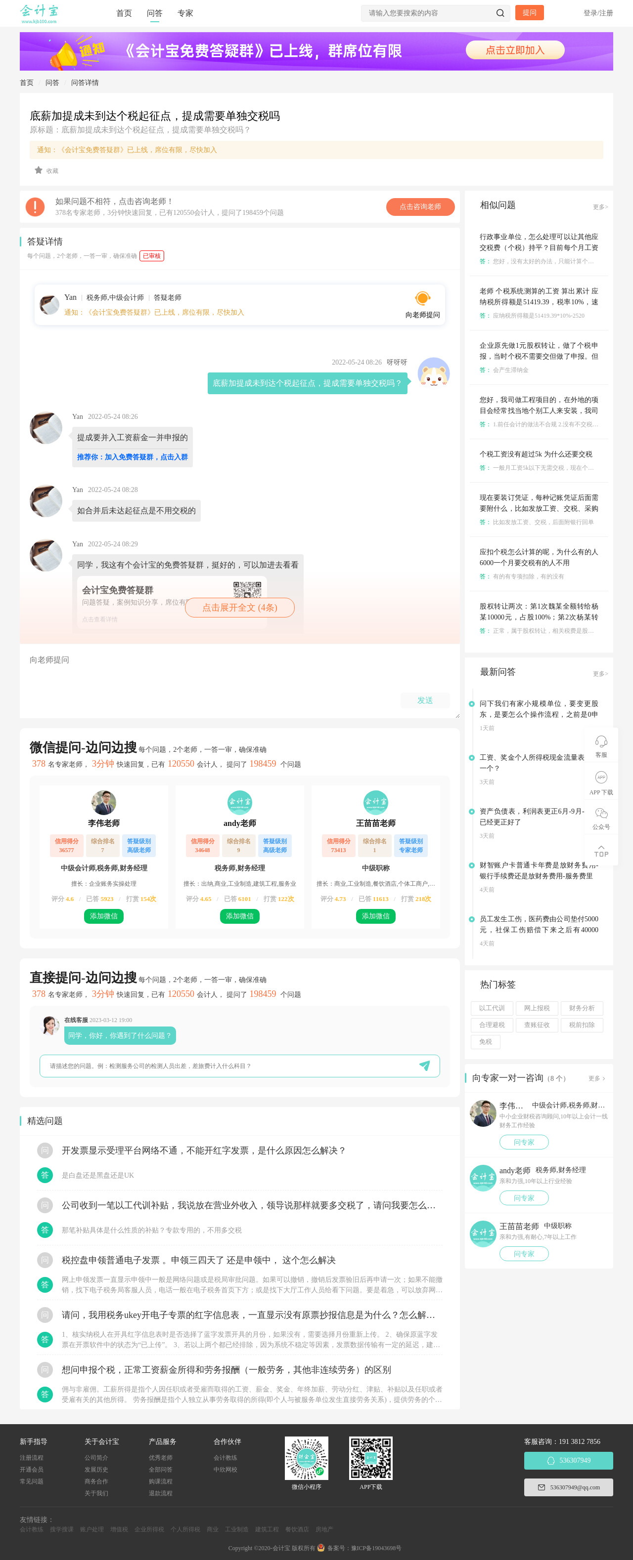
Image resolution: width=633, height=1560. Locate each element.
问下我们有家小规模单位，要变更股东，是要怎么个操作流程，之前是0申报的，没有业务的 (539, 714)
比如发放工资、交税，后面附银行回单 (537, 522)
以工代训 (492, 1008)
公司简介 (96, 1457)
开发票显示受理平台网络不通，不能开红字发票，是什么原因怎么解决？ (204, 1150)
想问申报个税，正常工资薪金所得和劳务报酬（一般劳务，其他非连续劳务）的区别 (226, 1370)
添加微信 (104, 916)
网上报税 (537, 1008)
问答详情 (85, 82)
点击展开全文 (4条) (239, 608)
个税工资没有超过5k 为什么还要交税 (536, 454)
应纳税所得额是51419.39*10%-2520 (532, 315)
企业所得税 (149, 1529)
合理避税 (492, 1025)
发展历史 (96, 1469)
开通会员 (32, 1469)
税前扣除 (582, 1025)
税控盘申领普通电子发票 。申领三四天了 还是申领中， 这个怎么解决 (199, 1260)
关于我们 (96, 1493)
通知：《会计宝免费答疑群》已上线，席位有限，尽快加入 (127, 150)
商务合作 (96, 1481)
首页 (124, 13)
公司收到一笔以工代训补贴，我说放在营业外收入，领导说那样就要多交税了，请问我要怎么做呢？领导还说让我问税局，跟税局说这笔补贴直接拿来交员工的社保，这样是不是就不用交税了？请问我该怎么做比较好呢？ (252, 1205)
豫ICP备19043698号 (376, 1548)
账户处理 (92, 1529)
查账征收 (537, 1025)
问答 (155, 13)
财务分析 (582, 1008)
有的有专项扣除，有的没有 (522, 576)
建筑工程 (267, 1529)
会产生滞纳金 (504, 370)
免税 (485, 1041)
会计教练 (225, 1457)
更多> (600, 207)
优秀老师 (161, 1457)
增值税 (119, 1529)
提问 (530, 12)
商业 (213, 1529)
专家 (185, 13)
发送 (425, 700)
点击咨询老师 (420, 206)
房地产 (324, 1529)
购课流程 (161, 1481)
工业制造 (237, 1529)
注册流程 (32, 1457)
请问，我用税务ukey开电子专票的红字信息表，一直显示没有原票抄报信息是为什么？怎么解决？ (252, 1315)
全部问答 (161, 1469)
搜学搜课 (62, 1529)
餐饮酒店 (297, 1529)
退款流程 (161, 1493)
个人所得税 (185, 1529)
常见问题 (32, 1481)
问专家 (524, 1142)
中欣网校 (225, 1469)
